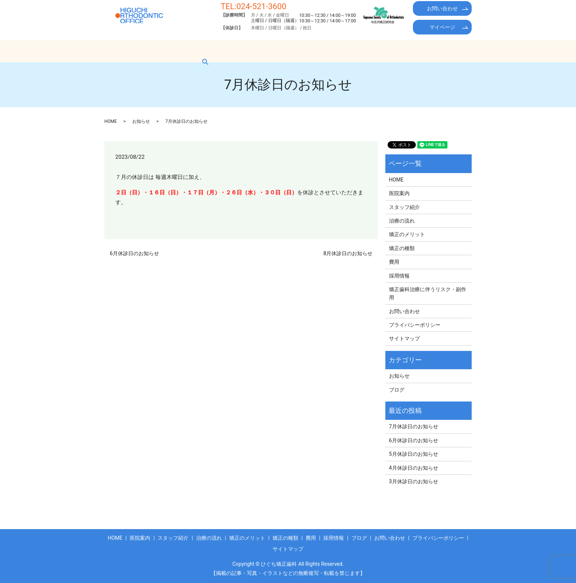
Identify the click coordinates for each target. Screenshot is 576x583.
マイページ (442, 27)
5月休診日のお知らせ (413, 454)
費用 (363, 51)
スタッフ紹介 (193, 51)
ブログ (427, 51)
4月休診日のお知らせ (413, 468)
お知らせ (141, 121)
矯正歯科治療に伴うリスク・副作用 (427, 293)
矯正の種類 (330, 51)
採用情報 (394, 51)
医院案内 (152, 51)
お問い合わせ (442, 8)
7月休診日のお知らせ (413, 426)
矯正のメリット (284, 51)
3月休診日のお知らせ (413, 481)
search (456, 50)
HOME (119, 51)
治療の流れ (237, 51)
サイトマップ (404, 338)
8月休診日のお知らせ (347, 253)
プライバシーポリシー (414, 325)
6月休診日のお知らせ (134, 253)
